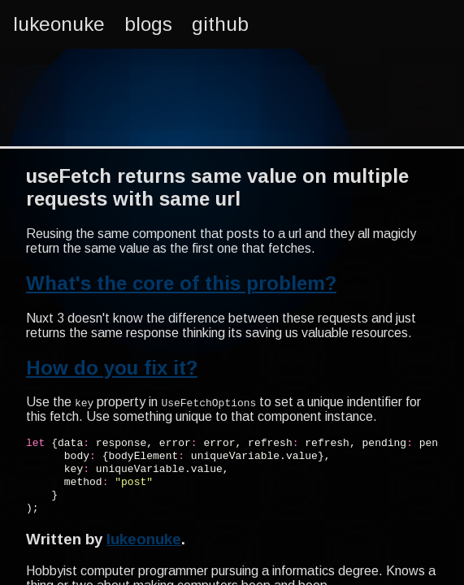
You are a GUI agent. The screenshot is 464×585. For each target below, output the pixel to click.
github (220, 24)
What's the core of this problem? (181, 283)
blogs (148, 24)
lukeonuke (59, 24)
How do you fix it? (111, 368)
